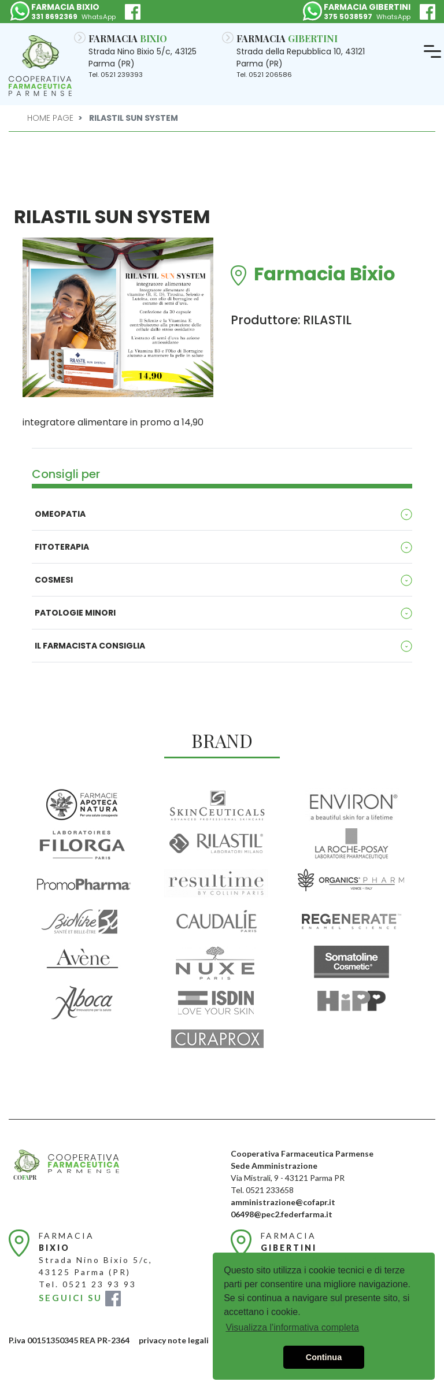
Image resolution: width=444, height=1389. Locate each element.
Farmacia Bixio (324, 275)
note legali (188, 1340)
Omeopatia (60, 514)
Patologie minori (75, 612)
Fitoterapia (62, 547)
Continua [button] (324, 1357)
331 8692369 (54, 16)
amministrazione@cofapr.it (283, 1202)
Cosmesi (54, 580)
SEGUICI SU (80, 1297)
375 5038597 (348, 16)
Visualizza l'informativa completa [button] (291, 1327)
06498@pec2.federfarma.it (281, 1214)
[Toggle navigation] (432, 52)
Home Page (50, 118)
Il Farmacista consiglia (90, 645)
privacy (152, 1340)
